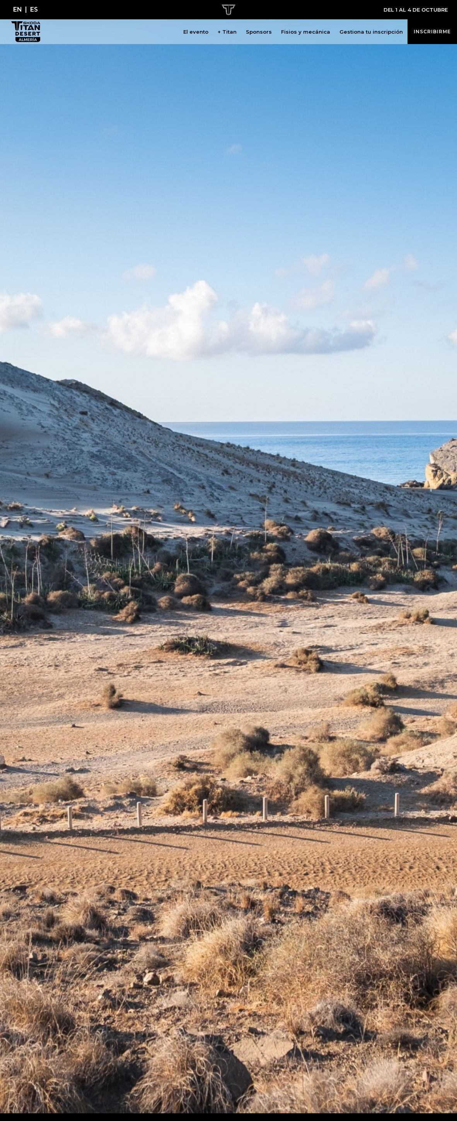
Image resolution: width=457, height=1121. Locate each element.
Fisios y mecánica (305, 32)
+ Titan (227, 32)
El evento (195, 32)
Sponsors (259, 32)
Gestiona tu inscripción (371, 32)
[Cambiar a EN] (17, 10)
